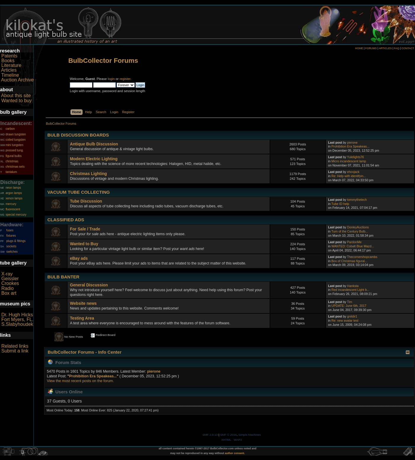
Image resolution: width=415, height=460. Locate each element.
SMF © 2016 (228, 434)
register (125, 79)
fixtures (11, 235)
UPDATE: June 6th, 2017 (349, 305)
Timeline (10, 75)
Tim (349, 302)
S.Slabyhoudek (17, 324)
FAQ (396, 48)
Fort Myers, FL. (17, 319)
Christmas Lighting (88, 174)
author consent (234, 453)
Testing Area (82, 318)
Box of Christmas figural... (349, 261)
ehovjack (353, 172)
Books (7, 60)
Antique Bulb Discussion (94, 144)
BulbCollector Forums (103, 60)
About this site (16, 95)
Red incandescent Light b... (350, 289)
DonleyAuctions (358, 227)
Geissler (10, 278)
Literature (11, 65)
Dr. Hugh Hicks (17, 314)
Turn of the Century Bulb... (349, 231)
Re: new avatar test (345, 320)
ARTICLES (385, 48)
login (111, 79)
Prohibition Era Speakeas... (350, 146)
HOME (359, 48)
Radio (7, 288)
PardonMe (354, 242)
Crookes (10, 283)
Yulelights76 (355, 157)
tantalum (11, 172)
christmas (12, 161)
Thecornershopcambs (362, 257)
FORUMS (371, 48)
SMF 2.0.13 (210, 434)
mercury (11, 204)
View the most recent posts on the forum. (80, 381)
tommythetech (357, 199)
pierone (352, 142)
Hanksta (353, 286)
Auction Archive (17, 79)
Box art (8, 293)
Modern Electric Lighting (94, 159)
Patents (9, 55)
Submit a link (14, 350)
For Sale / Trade (85, 229)
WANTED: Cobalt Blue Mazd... (353, 246)
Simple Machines (249, 434)
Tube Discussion (86, 201)
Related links (14, 346)
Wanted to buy (16, 100)
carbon (10, 128)
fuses (9, 230)
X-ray (6, 273)
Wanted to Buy (84, 244)
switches (11, 251)
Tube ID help (340, 204)
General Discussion (89, 285)
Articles (9, 70)
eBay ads (79, 258)
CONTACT (407, 48)
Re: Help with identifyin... (349, 176)
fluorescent (13, 209)
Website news (83, 303)
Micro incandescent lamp (349, 161)
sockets (11, 246)
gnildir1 (352, 316)
